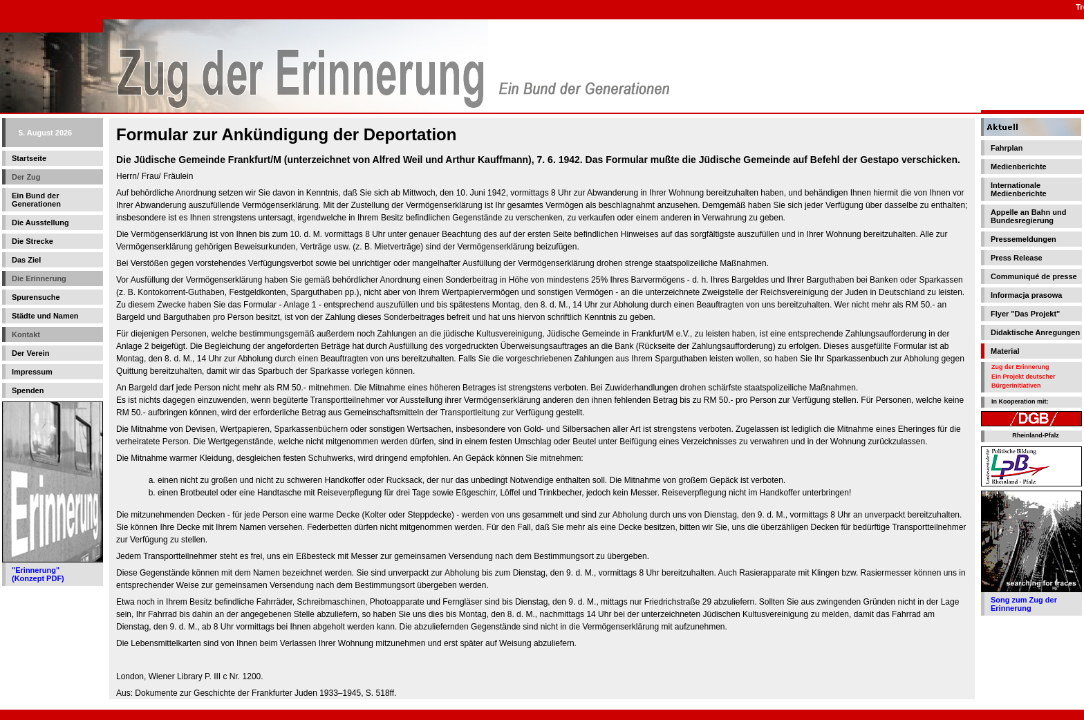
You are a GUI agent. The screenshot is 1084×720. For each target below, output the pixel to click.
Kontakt (26, 334)
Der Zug (26, 177)
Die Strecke (32, 241)
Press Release (1017, 258)
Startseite (29, 158)
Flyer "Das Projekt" (1025, 314)
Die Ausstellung (40, 222)
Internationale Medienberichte (1019, 189)
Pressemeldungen (1023, 239)
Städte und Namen (45, 316)
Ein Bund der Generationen (36, 199)
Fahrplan (1006, 148)
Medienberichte (1019, 166)
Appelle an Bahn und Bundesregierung (1028, 216)
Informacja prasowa (1026, 295)
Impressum (32, 372)
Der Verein (30, 353)
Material (1005, 351)
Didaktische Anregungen (1035, 332)
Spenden (28, 390)
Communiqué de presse (1034, 276)
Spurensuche (36, 297)
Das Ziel (26, 260)
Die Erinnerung (39, 278)
